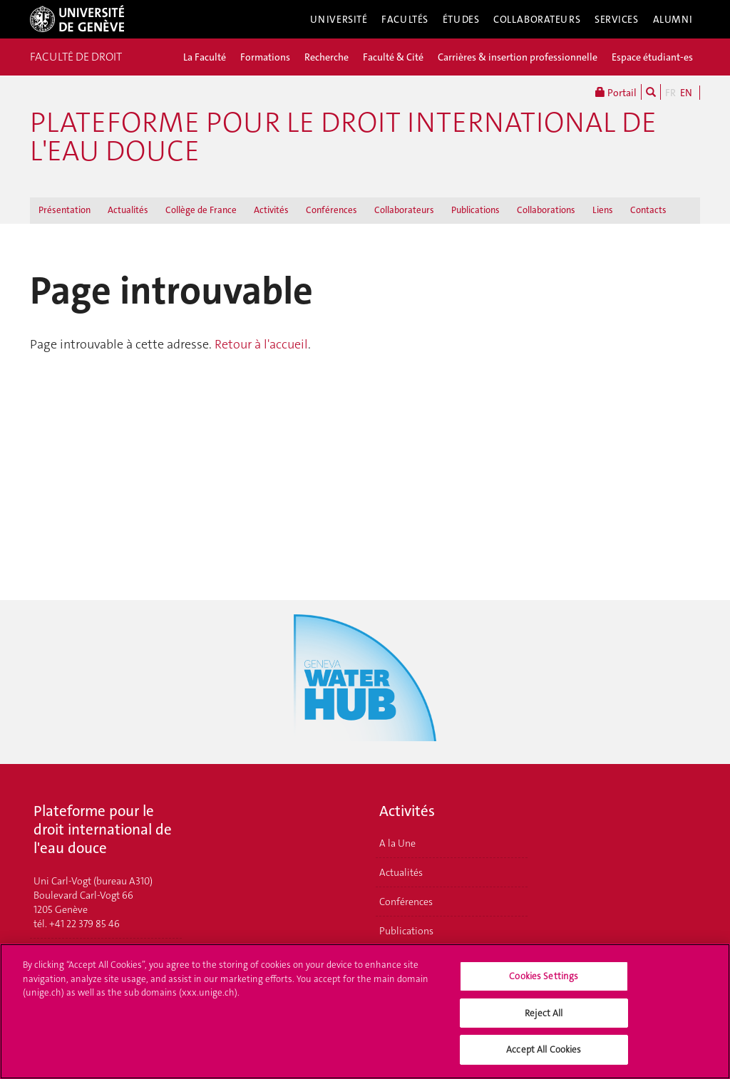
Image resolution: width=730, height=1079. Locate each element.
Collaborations (546, 210)
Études (461, 19)
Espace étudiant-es (652, 57)
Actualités (128, 210)
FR (670, 92)
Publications (475, 210)
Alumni (673, 19)
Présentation (64, 210)
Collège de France (201, 210)
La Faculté (204, 57)
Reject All (543, 1022)
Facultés (404, 19)
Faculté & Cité (393, 57)
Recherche (326, 57)
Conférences (331, 210)
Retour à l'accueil (261, 344)
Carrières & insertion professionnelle (517, 57)
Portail (616, 92)
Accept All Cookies (543, 1059)
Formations (265, 57)
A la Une (397, 843)
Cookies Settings (543, 985)
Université (339, 19)
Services (617, 19)
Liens (602, 210)
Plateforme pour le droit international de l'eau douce (343, 136)
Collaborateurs (536, 19)
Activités (271, 210)
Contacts (648, 210)
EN (686, 92)
